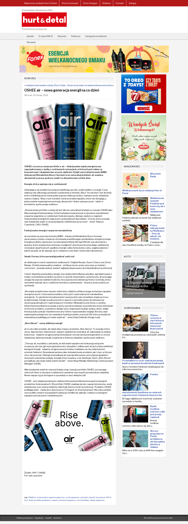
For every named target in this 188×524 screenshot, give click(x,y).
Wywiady (31, 42)
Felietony (75, 36)
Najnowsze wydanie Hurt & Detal (40, 3)
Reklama (106, 3)
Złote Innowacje (70, 3)
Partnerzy (57, 518)
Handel (30, 36)
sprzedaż (84, 497)
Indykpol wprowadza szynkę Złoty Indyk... (46, 85)
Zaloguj (132, 3)
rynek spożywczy (72, 497)
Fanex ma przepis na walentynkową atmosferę (90, 85)
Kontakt (120, 3)
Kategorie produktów (96, 36)
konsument (100, 497)
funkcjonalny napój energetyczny (51, 497)
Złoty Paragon (90, 3)
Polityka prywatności (25, 518)
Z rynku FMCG (46, 36)
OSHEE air (32, 497)
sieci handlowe (83, 500)
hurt (26, 500)
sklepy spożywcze (97, 500)
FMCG (108, 497)
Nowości (62, 36)
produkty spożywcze (42, 500)
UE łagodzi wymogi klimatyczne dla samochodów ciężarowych (139, 287)
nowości (55, 500)
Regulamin (39, 518)
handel (92, 497)
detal (31, 500)
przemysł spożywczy (67, 500)
